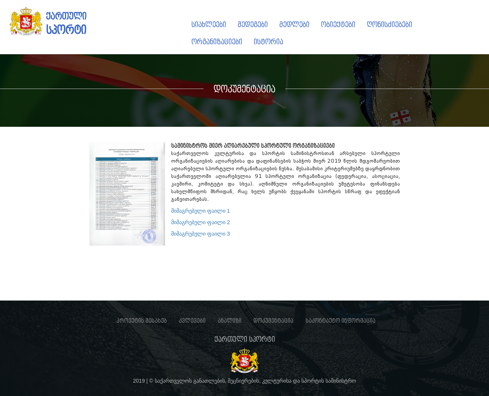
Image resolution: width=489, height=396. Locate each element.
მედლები (294, 25)
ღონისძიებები (389, 25)
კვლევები (192, 321)
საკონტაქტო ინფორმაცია (341, 321)
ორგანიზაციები (216, 42)
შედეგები (253, 25)
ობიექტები (338, 25)
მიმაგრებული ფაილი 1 (200, 211)
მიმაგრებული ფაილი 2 (200, 222)
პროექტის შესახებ (142, 321)
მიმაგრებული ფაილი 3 (200, 234)
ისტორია (268, 42)
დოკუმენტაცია (273, 321)
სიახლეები (208, 25)
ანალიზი (229, 321)
